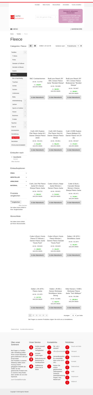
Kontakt (73, 361)
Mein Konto (46, 5)
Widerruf (74, 381)
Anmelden (66, 5)
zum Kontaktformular (18, 379)
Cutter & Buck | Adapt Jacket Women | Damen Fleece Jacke (55, 186)
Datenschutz (15, 329)
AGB (72, 371)
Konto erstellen (76, 5)
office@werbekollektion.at (61, 351)
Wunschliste (56, 5)
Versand (73, 351)
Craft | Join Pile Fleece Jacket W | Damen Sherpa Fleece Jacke (37, 186)
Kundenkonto (75, 356)
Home (12, 34)
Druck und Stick (76, 346)
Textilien (19, 34)
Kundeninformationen (27, 329)
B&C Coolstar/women (37, 78)
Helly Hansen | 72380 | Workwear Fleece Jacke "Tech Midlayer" (73, 291)
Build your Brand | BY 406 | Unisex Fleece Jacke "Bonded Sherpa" (55, 81)
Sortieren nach (60, 46)
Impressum (74, 376)
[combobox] (46, 17)
